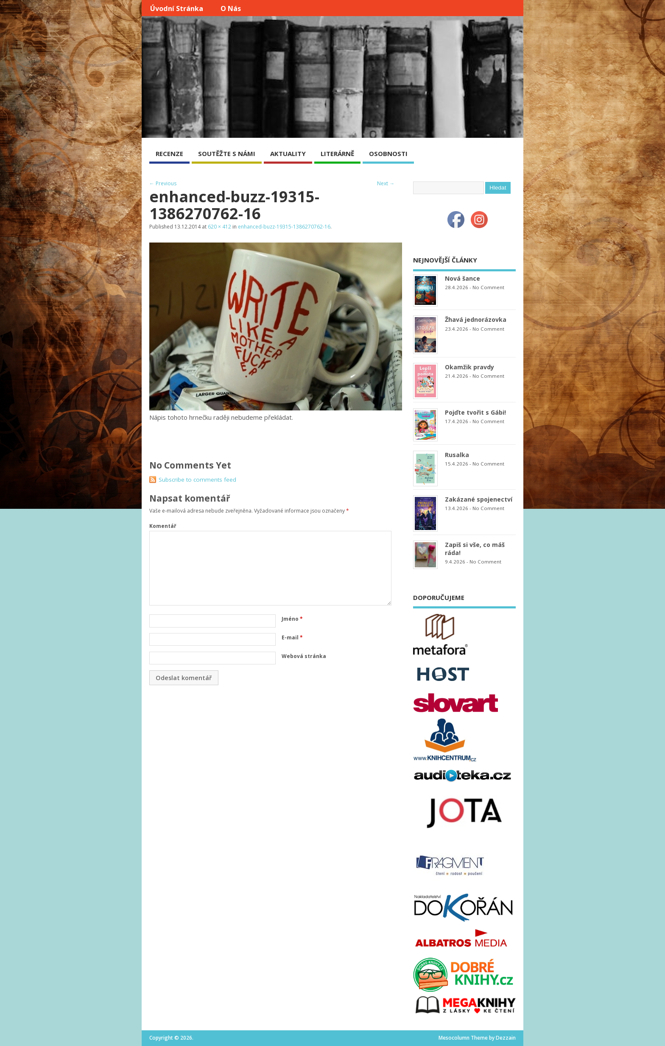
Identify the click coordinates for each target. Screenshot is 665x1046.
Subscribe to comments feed (197, 479)
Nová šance (462, 278)
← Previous (162, 183)
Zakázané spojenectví (478, 499)
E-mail (292, 637)
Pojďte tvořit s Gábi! (475, 412)
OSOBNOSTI (388, 153)
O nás (231, 8)
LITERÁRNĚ (337, 153)
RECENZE (169, 153)
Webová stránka (304, 656)
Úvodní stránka (176, 8)
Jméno (292, 618)
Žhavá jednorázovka (475, 319)
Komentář (162, 526)
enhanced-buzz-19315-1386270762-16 (284, 226)
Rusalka (457, 455)
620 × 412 (219, 226)
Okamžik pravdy (469, 367)
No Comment (488, 287)
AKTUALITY (288, 153)
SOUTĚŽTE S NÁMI (226, 153)
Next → (385, 183)
